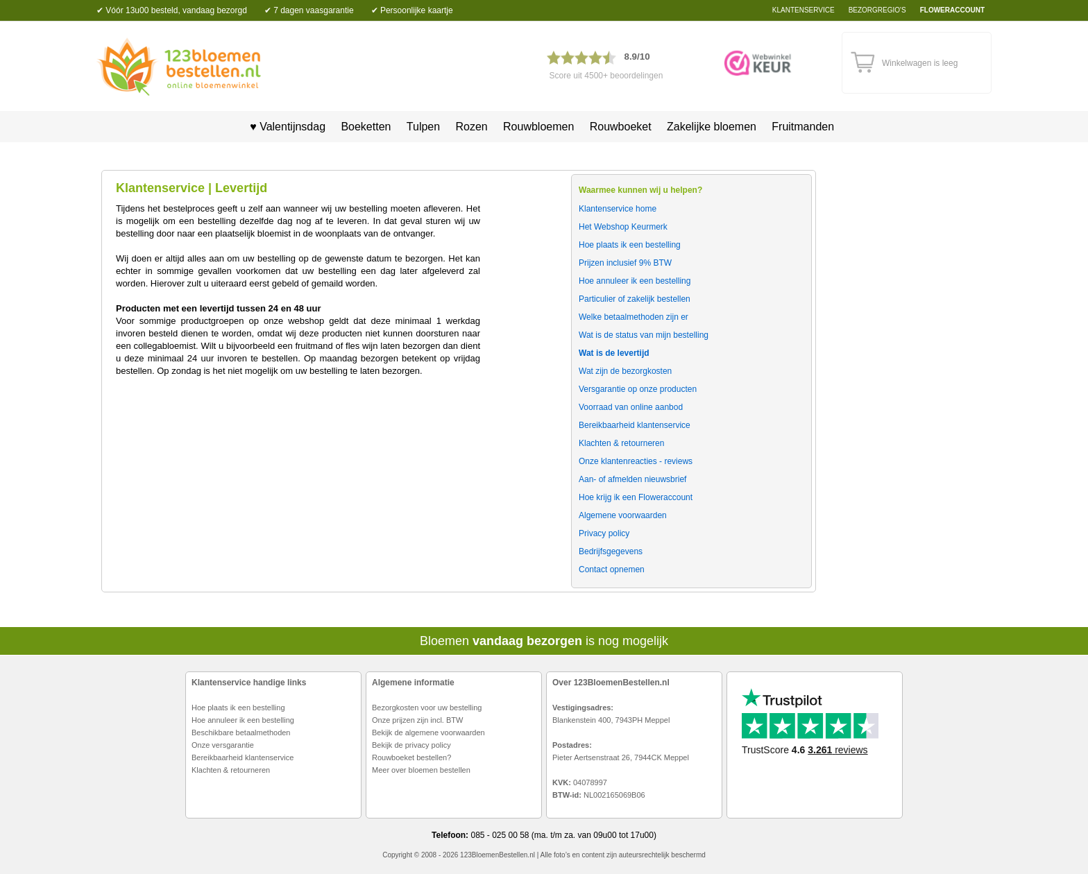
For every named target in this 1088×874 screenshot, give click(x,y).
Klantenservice (803, 10)
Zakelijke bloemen (711, 126)
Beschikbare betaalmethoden (241, 732)
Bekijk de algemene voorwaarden (428, 732)
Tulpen (423, 126)
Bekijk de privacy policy (411, 745)
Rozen (471, 126)
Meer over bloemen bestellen (421, 770)
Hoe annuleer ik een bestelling (243, 720)
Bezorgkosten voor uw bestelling (427, 707)
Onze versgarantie (223, 745)
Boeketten (366, 126)
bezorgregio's (877, 10)
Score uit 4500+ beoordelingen (606, 75)
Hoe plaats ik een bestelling (238, 707)
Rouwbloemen (538, 126)
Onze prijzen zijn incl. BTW (417, 720)
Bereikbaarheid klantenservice (243, 757)
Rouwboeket (621, 126)
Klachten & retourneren (231, 770)
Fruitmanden (803, 126)
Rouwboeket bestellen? (411, 757)
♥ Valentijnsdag (283, 126)
